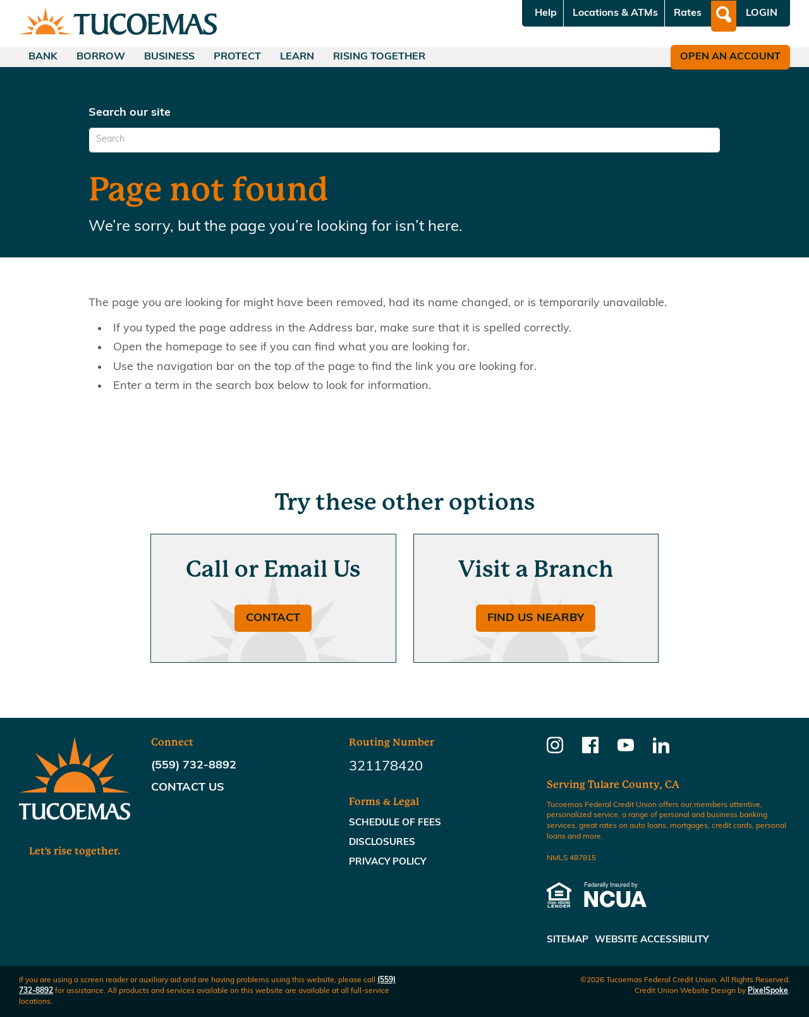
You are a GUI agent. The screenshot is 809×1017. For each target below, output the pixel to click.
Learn (297, 57)
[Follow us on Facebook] (590, 750)
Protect (237, 57)
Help (546, 13)
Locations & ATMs (615, 13)
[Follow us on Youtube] (625, 750)
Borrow (100, 57)
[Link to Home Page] (118, 24)
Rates (688, 13)
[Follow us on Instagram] (555, 750)
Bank (43, 57)
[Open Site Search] (723, 16)
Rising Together (379, 57)
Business (169, 57)
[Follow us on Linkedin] (661, 750)
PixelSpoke (768, 991)
